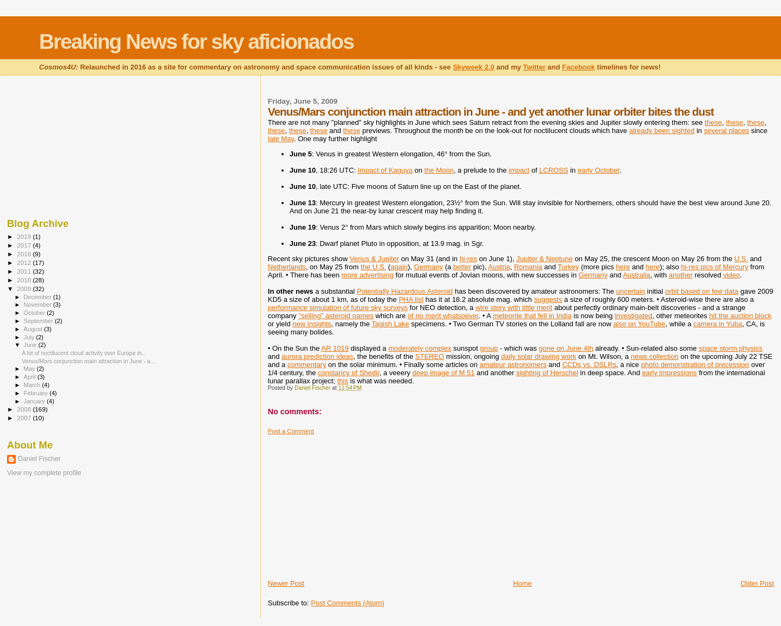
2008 (25, 409)
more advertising (368, 275)
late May (281, 139)
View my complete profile (44, 473)
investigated (633, 316)
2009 (25, 288)
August (34, 329)
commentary (307, 365)
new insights (311, 324)
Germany (428, 267)
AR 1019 (335, 348)
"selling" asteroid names (336, 316)
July (30, 337)
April (30, 377)
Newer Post (286, 583)
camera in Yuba (717, 324)
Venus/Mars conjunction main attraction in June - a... (88, 361)
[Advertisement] (349, 503)
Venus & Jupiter (374, 259)
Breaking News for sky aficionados (196, 41)
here (623, 267)
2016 (25, 253)
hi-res (468, 259)
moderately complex (419, 348)
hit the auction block (740, 316)
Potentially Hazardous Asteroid (405, 291)
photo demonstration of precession (695, 365)
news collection (654, 356)
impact (519, 170)
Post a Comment (291, 431)
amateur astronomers (513, 365)
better (462, 267)
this (342, 381)
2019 (25, 236)
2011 (25, 271)
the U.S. (373, 267)
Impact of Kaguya (385, 170)
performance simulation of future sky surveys (338, 307)
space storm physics (731, 348)
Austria (499, 267)
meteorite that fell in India (532, 316)
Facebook (578, 67)
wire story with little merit (514, 307)
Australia (636, 275)
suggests (548, 299)
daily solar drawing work (539, 356)
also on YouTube (639, 324)
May (30, 368)
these (713, 122)
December (38, 297)
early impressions (669, 373)
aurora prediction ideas (317, 356)
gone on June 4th (566, 348)
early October (598, 170)
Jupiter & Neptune (544, 259)
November (38, 304)
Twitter (534, 67)
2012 (25, 262)
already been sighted (662, 131)
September (39, 321)
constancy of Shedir (348, 373)
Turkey (568, 267)
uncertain (630, 291)
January (35, 401)
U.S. (741, 259)
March (33, 385)
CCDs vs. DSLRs (589, 365)
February (37, 393)
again (399, 267)
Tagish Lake (390, 324)
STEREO (429, 356)
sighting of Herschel (547, 373)
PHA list (411, 299)
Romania (528, 267)
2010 (25, 279)
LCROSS (553, 170)
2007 (25, 417)
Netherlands (287, 267)
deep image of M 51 (443, 373)
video (731, 275)
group (489, 348)
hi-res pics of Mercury (714, 267)
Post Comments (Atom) (347, 603)
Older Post (757, 583)
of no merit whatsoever (443, 316)
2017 (25, 245)
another (681, 275)
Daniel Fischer (39, 459)
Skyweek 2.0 (474, 67)
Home (522, 583)
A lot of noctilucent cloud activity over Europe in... (84, 353)
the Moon (438, 170)
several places (726, 131)
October (35, 312)
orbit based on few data (701, 291)
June (31, 345)
